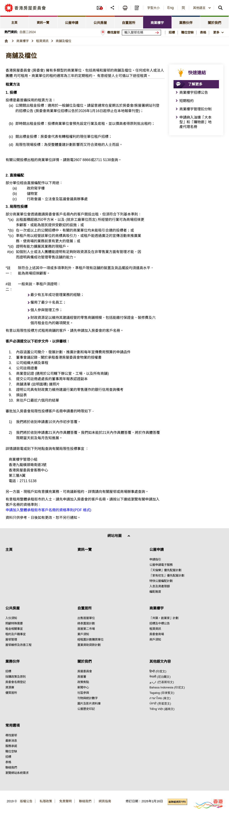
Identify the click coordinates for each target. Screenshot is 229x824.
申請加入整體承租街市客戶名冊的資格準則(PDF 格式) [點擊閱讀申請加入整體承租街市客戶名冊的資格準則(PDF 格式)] (48, 510)
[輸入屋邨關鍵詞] (141, 32)
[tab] (14, 22)
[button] (113, 7)
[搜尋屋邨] (158, 32)
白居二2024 (27, 32)
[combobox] (202, 7)
